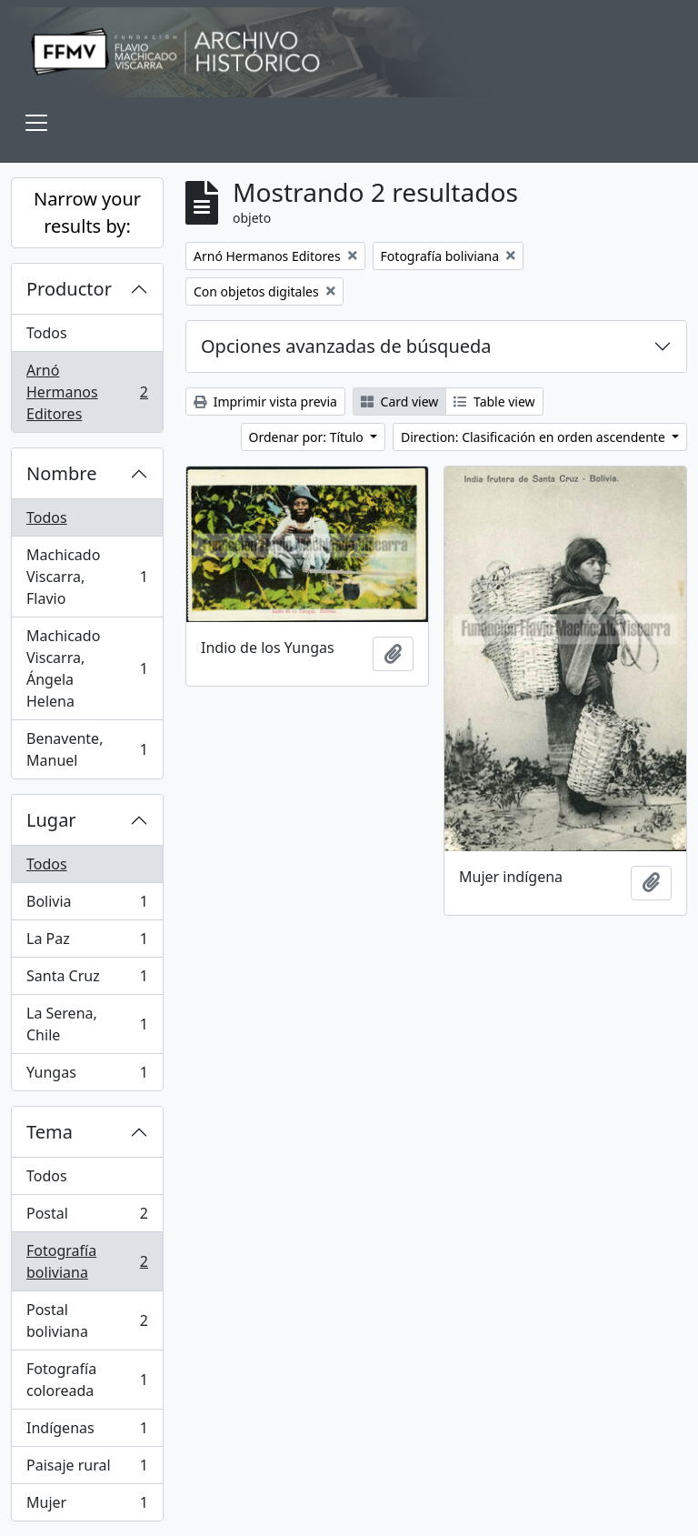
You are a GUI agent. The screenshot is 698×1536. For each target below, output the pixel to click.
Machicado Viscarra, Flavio (86, 576)
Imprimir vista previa (265, 401)
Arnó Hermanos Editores (86, 392)
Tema (49, 1131)
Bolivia (86, 905)
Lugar (51, 820)
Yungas (86, 1075)
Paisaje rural (86, 1469)
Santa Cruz (86, 980)
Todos (46, 333)
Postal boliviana (86, 1320)
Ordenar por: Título (308, 437)
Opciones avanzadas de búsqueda (346, 346)
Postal (86, 1217)
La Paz (86, 943)
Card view (399, 401)
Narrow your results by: (87, 212)
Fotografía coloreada (86, 1379)
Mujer (86, 1506)
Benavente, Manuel (86, 749)
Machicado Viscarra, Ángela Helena (86, 668)
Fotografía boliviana (86, 1261)
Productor (69, 288)
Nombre (61, 473)
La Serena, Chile (86, 1024)
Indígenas (86, 1432)
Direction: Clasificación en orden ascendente (534, 437)
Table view (494, 401)
